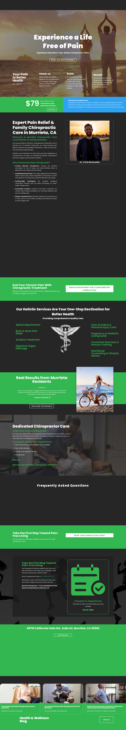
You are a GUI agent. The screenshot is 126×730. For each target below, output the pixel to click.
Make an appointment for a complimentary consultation (89, 288)
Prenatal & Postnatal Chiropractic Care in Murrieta (18, 707)
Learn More (51, 109)
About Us (16, 460)
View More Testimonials (41, 406)
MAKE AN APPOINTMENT (63, 60)
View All (106, 720)
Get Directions (63, 635)
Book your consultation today (89, 535)
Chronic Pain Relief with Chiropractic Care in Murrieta (62, 707)
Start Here (24, 84)
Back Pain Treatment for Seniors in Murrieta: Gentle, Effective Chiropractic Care (105, 707)
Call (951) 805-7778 (47, 576)
